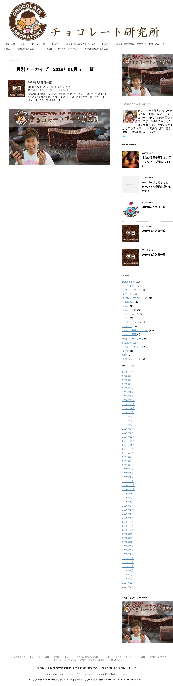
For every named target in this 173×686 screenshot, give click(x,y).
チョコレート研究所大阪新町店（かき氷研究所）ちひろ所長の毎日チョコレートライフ (86, 668)
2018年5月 (128, 420)
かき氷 (125, 306)
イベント (127, 294)
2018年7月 (128, 416)
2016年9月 (128, 497)
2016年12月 (128, 485)
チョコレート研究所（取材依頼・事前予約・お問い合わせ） (133, 44)
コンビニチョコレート (134, 322)
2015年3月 (128, 570)
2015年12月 (128, 534)
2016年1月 (128, 530)
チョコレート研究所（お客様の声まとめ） (73, 44)
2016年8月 (128, 501)
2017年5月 (128, 465)
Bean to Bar (128, 281)
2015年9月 (128, 546)
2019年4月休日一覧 (154, 254)
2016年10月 (128, 493)
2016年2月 (128, 526)
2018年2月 (128, 428)
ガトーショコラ (130, 314)
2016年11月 (128, 489)
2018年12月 (128, 400)
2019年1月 (128, 396)
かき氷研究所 (37, 90)
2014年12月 (128, 582)
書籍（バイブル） (131, 358)
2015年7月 (128, 554)
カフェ (125, 318)
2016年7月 (128, 505)
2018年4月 (128, 424)
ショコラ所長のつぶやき (58, 87)
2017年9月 (128, 449)
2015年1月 (128, 578)
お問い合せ (9, 44)
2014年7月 (128, 586)
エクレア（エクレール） (135, 298)
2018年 (21, 60)
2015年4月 (128, 566)
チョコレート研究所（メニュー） (21, 48)
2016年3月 (128, 522)
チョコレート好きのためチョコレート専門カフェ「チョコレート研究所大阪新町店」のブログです (86, 674)
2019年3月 (128, 388)
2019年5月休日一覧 (154, 230)
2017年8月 (128, 453)
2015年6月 (128, 558)
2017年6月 (128, 461)
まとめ (125, 350)
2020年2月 (128, 376)
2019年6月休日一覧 (154, 207)
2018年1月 (128, 432)
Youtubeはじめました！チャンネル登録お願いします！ (156, 186)
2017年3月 (128, 473)
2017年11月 (128, 440)
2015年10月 (128, 542)
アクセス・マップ (131, 290)
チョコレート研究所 (55, 90)
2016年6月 (128, 509)
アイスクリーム (130, 285)
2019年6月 (128, 380)
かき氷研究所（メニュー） (98, 48)
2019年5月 (128, 384)
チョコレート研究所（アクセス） (61, 48)
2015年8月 (128, 550)
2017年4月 (128, 469)
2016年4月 (128, 517)
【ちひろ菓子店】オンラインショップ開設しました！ (156, 162)
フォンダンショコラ (133, 346)
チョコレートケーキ (133, 338)
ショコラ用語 (129, 334)
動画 (124, 354)
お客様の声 (128, 302)
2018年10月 (128, 408)
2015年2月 (128, 574)
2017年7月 (128, 457)
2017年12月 (128, 436)
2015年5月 (128, 562)
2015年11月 (128, 538)
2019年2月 (128, 392)
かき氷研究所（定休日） (33, 44)
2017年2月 (128, 477)
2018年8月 (128, 412)
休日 (68, 90)
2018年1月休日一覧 (40, 82)
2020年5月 (128, 372)
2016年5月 (128, 513)
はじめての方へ (130, 342)
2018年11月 (128, 404)
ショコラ (127, 326)
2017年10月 (128, 445)
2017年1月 (128, 481)
